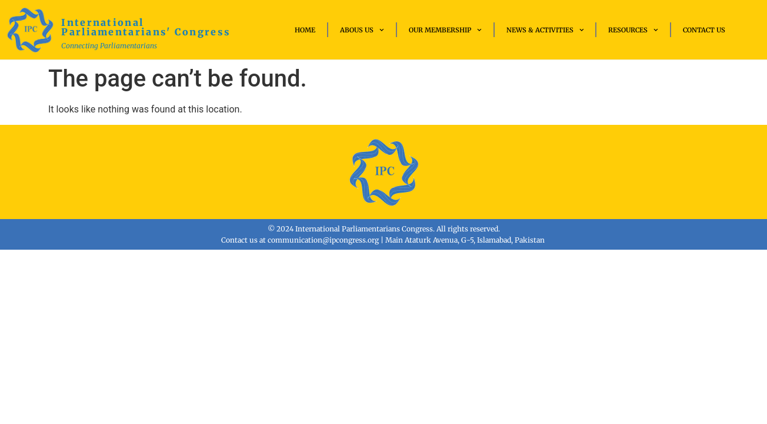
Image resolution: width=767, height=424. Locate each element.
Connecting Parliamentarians (109, 45)
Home (305, 30)
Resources (633, 30)
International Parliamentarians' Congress (146, 27)
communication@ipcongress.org (323, 240)
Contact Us (704, 30)
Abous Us (362, 30)
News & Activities (545, 30)
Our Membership (445, 30)
